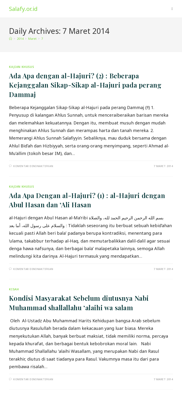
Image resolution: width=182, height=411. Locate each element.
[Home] (10, 38)
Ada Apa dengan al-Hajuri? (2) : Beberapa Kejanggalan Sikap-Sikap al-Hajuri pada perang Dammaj (85, 84)
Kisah (14, 289)
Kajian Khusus (21, 67)
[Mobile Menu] (172, 9)
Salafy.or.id (23, 9)
